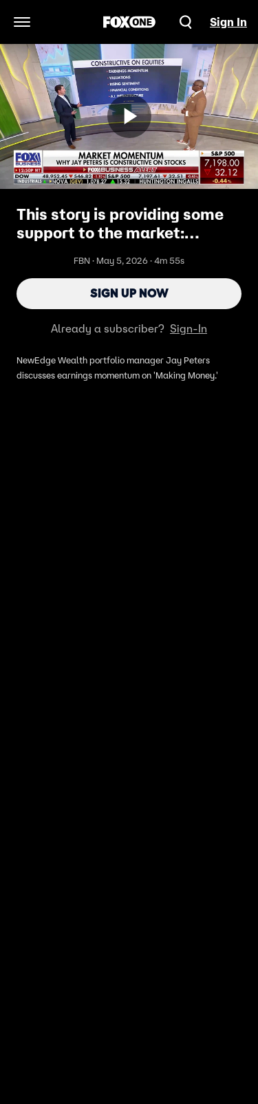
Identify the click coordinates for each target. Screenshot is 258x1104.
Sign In (228, 22)
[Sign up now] (129, 116)
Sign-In (188, 328)
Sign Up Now (129, 293)
